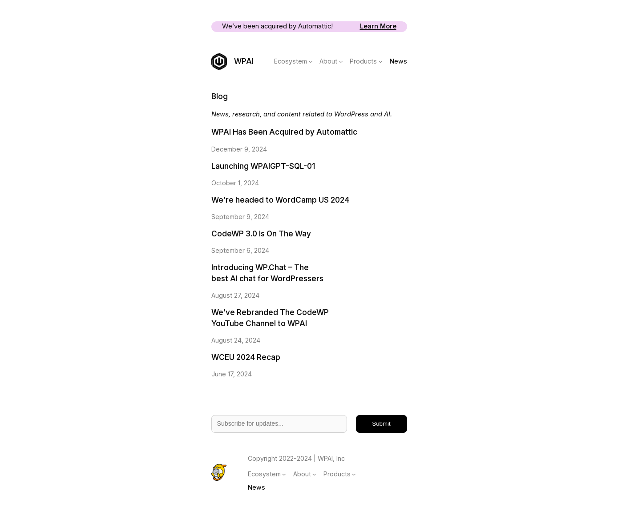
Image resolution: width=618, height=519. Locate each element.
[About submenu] (341, 61)
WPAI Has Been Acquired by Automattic (284, 131)
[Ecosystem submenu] (310, 61)
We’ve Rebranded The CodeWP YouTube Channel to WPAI (270, 317)
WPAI (244, 61)
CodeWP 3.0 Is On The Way (261, 233)
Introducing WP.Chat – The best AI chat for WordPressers (267, 273)
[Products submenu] (380, 61)
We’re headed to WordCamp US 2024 (280, 199)
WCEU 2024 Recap (245, 357)
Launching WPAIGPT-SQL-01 (263, 166)
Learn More (378, 26)
